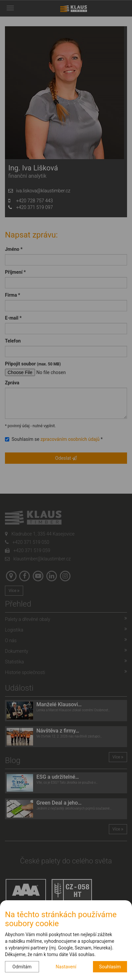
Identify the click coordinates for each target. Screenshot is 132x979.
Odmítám (22, 966)
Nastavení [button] (66, 966)
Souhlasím (110, 966)
